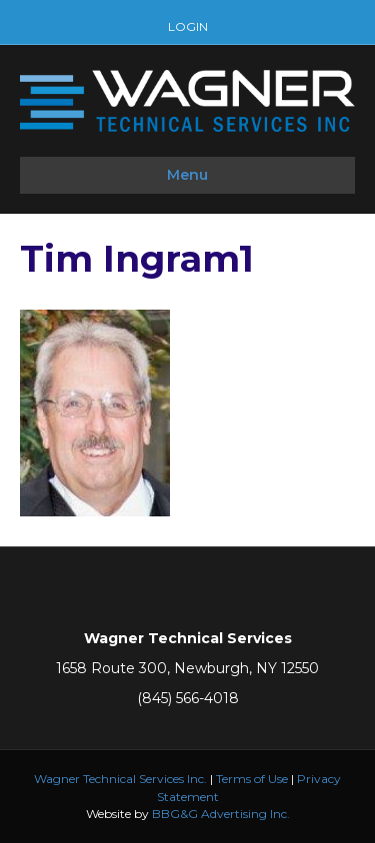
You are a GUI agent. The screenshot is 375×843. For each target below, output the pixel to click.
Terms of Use (252, 778)
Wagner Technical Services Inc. (120, 778)
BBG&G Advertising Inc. (221, 813)
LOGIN (188, 26)
